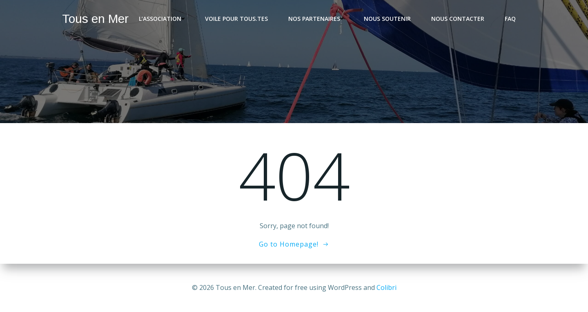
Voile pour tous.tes (236, 18)
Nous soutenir (387, 18)
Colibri (386, 287)
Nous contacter (457, 18)
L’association (162, 18)
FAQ (510, 18)
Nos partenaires (315, 18)
